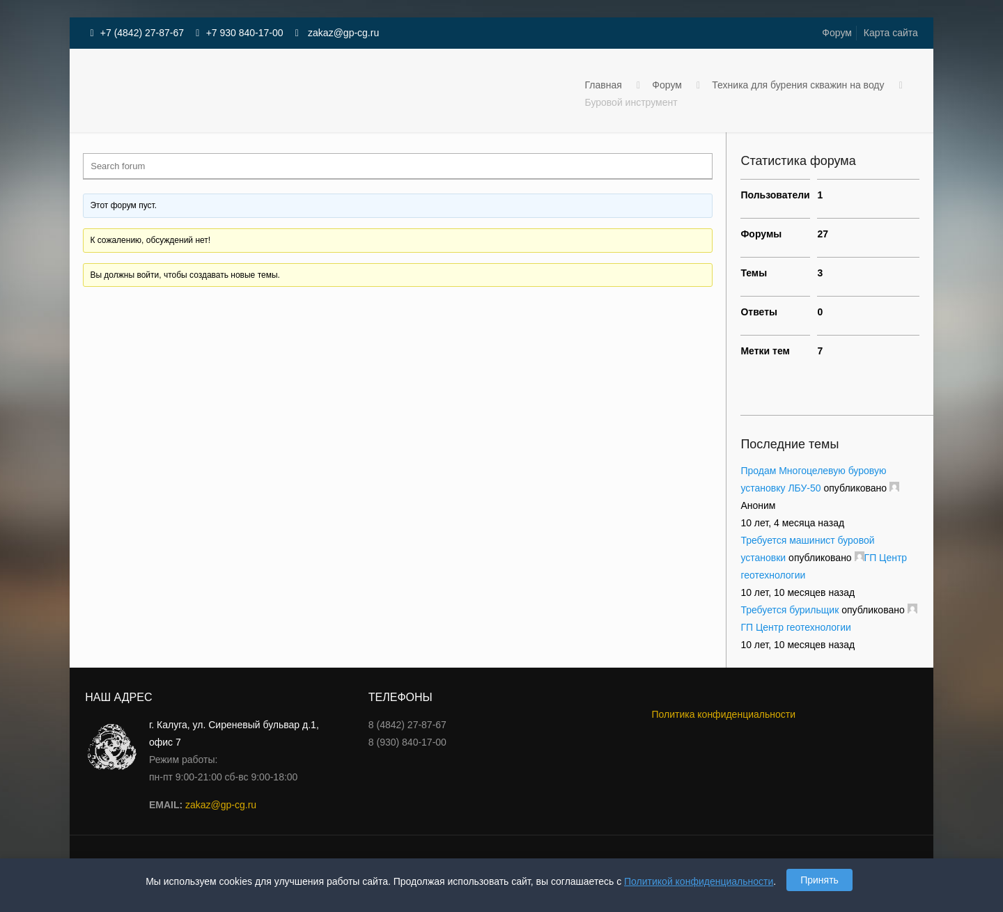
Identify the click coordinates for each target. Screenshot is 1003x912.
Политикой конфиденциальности (698, 881)
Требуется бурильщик (789, 609)
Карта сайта (891, 32)
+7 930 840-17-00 (244, 32)
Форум (837, 32)
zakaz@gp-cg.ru (342, 32)
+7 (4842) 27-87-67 (142, 32)
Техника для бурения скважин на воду (798, 85)
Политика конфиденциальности (723, 714)
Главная (603, 85)
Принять (819, 880)
